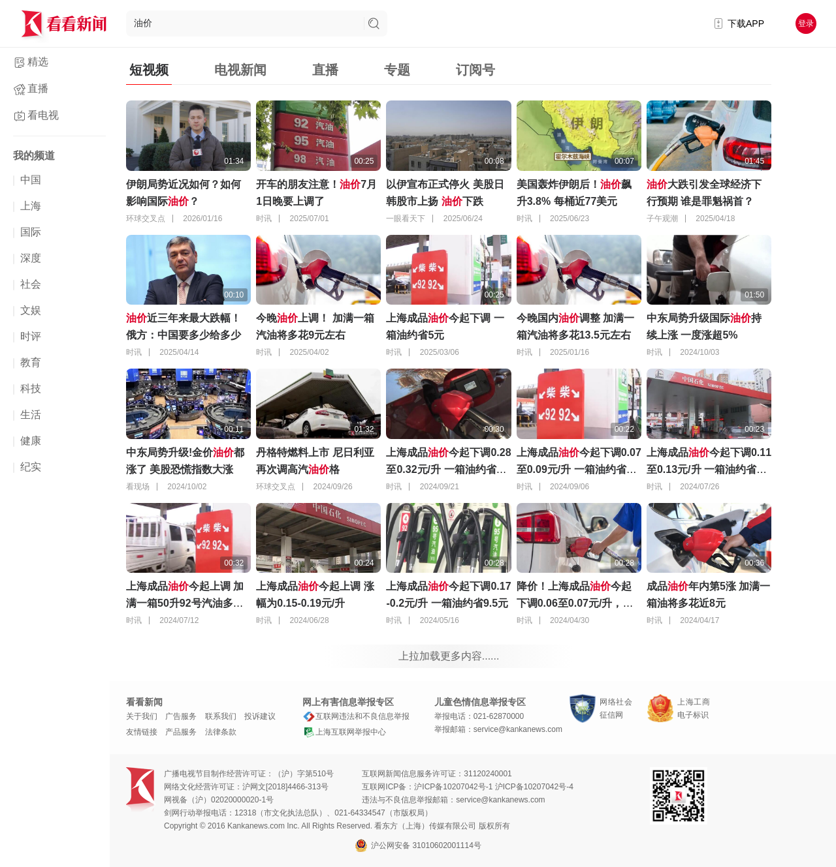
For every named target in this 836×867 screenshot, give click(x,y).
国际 (30, 231)
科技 (30, 388)
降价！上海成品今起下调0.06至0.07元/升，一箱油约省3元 (575, 603)
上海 (30, 205)
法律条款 (220, 732)
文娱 (30, 310)
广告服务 (181, 716)
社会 (30, 284)
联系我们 (220, 716)
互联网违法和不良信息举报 (356, 716)
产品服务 (181, 732)
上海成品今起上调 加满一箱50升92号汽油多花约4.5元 (185, 603)
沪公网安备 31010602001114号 (418, 845)
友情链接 (141, 732)
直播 (37, 88)
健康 (30, 440)
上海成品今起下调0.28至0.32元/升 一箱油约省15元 (448, 469)
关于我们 (141, 716)
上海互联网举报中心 (344, 732)
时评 (30, 336)
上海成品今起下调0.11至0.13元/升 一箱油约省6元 (709, 469)
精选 (37, 61)
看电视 (43, 115)
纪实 (30, 466)
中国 (30, 179)
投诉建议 (260, 716)
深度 (30, 258)
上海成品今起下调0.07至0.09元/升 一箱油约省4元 (579, 469)
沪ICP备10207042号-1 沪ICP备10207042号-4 (493, 786)
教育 (30, 362)
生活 (30, 414)
